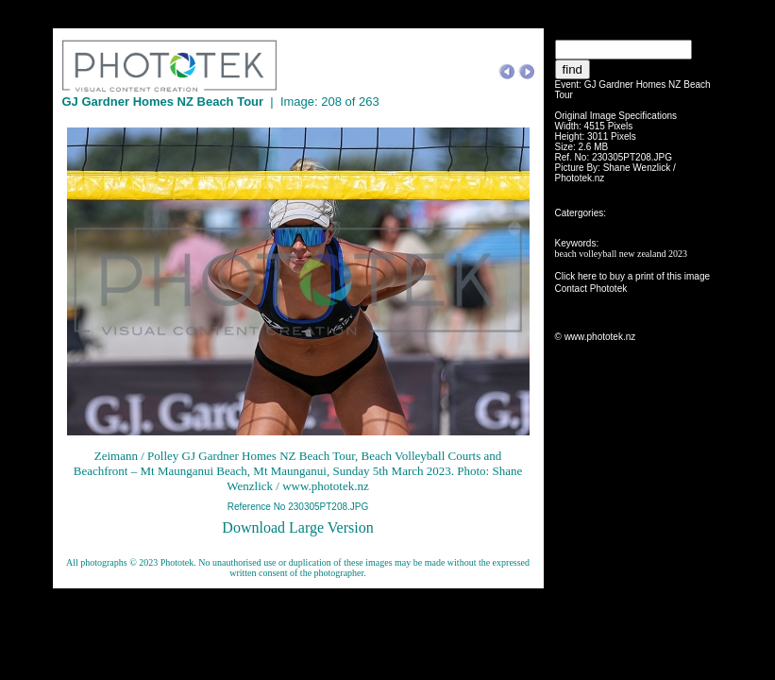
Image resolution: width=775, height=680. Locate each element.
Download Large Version (297, 527)
